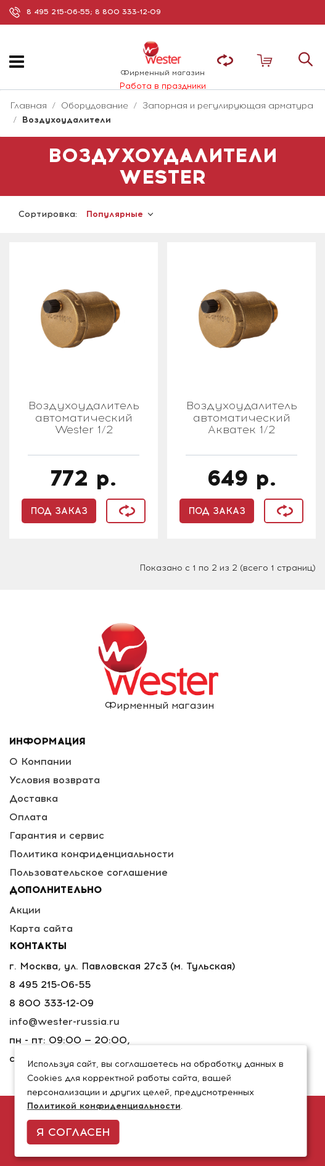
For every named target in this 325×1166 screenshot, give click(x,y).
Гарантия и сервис (56, 835)
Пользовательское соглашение (88, 872)
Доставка (33, 798)
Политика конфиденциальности (91, 854)
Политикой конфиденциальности (104, 1106)
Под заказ (59, 510)
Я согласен (73, 1132)
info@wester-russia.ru (64, 1021)
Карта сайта (41, 928)
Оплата (28, 817)
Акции (25, 910)
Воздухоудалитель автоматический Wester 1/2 (83, 418)
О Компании (40, 761)
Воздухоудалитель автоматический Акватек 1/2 (241, 418)
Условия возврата (54, 780)
